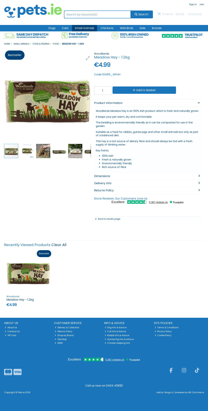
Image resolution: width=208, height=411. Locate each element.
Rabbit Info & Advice (117, 335)
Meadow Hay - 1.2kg (20, 300)
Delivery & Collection (67, 327)
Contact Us (12, 331)
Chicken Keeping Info (117, 342)
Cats (65, 28)
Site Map (61, 339)
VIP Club (10, 335)
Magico (168, 392)
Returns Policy (63, 331)
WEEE (59, 342)
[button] (88, 58)
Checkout (195, 14)
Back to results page (109, 218)
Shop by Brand (64, 335)
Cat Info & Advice (115, 331)
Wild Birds (126, 28)
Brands (157, 28)
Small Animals (84, 28)
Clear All (58, 244)
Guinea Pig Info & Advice (119, 339)
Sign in (193, 4)
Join (201, 4)
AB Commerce (196, 392)
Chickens (107, 28)
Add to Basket (144, 90)
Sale (142, 28)
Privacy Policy (163, 331)
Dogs (51, 28)
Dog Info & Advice (116, 327)
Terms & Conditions (167, 327)
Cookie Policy (163, 335)
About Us (11, 327)
